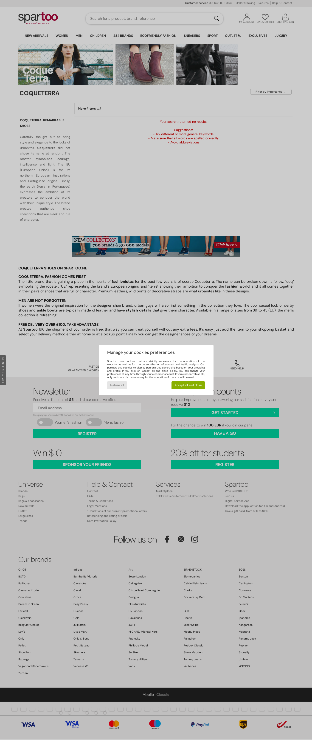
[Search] (216, 18)
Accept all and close (188, 385)
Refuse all (117, 385)
